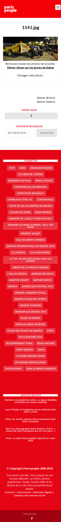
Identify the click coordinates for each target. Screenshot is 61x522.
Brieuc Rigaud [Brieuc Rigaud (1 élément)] (44, 180)
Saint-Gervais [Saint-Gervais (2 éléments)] (24, 349)
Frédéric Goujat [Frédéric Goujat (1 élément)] (30, 233)
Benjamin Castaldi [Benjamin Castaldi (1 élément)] (19, 180)
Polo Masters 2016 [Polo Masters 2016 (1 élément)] (30, 336)
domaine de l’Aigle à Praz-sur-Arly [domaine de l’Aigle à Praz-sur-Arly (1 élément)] (30, 218)
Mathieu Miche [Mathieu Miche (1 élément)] (42, 280)
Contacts (10, 492)
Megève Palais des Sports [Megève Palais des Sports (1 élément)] (30, 299)
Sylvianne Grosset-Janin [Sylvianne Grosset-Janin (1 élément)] (30, 362)
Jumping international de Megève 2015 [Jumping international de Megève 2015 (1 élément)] (30, 246)
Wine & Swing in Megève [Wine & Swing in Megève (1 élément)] (41, 368)
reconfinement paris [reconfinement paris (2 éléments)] (19, 343)
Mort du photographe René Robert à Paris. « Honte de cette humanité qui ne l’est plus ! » (30, 429)
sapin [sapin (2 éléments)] (41, 349)
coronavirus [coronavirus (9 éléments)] (45, 199)
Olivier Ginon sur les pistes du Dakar (30, 67)
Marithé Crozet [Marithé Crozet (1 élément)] (19, 280)
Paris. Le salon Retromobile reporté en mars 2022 (30, 439)
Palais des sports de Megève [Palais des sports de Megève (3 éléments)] (24, 330)
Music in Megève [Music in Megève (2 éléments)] (30, 317)
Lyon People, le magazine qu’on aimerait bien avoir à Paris (30, 410)
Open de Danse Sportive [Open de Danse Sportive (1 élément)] (30, 324)
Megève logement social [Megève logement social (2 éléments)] (30, 292)
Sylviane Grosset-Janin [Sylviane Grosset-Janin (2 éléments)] (30, 355)
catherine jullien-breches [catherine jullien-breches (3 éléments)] (30, 186)
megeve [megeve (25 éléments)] (12, 286)
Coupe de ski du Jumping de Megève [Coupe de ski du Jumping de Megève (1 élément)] (30, 205)
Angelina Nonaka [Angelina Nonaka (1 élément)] (41, 167)
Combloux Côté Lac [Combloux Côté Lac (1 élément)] (20, 199)
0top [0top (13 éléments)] (12, 167)
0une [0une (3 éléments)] (23, 167)
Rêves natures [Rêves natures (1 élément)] (46, 343)
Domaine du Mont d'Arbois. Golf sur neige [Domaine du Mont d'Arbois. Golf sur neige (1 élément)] (30, 226)
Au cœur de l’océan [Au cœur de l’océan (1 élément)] (30, 174)
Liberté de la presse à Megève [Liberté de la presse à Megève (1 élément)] (30, 267)
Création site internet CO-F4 (29, 495)
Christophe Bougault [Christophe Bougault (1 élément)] (30, 193)
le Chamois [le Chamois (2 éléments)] (18, 252)
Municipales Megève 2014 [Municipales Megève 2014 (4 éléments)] (30, 311)
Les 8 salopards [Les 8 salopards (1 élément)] (40, 252)
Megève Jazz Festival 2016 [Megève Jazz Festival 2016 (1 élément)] (37, 286)
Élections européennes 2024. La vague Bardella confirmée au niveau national (31, 401)
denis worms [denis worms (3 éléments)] (43, 212)
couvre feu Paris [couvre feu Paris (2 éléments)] (20, 212)
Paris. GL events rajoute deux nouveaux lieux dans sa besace (30, 420)
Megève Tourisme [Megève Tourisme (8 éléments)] (30, 305)
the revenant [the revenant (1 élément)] (13, 368)
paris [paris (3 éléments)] (50, 330)
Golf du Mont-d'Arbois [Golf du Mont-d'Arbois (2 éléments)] (30, 239)
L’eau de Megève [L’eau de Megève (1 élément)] (17, 273)
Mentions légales (43, 492)
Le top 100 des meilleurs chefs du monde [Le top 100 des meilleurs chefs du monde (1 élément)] (30, 260)
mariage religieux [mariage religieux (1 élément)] (43, 273)
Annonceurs (24, 492)
